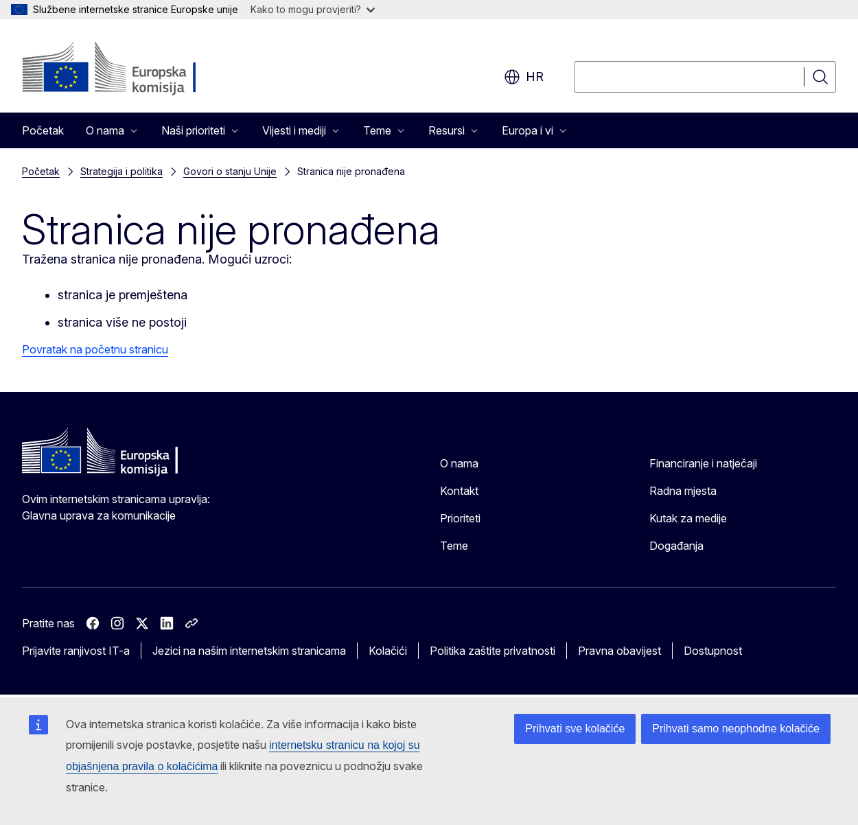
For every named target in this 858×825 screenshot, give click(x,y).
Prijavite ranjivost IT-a (76, 651)
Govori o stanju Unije (230, 171)
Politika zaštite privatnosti (492, 651)
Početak (43, 130)
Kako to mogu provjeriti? (313, 9)
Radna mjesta (683, 491)
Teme (454, 546)
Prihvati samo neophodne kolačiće (736, 728)
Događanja (676, 546)
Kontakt (459, 491)
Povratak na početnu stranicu (95, 349)
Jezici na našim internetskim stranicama (249, 651)
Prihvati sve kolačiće (575, 728)
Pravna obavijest (619, 651)
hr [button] (524, 77)
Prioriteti (460, 518)
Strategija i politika (121, 171)
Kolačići (388, 651)
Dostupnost (713, 651)
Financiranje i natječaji (703, 463)
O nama (459, 463)
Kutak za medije (688, 518)
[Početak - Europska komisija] (133, 68)
